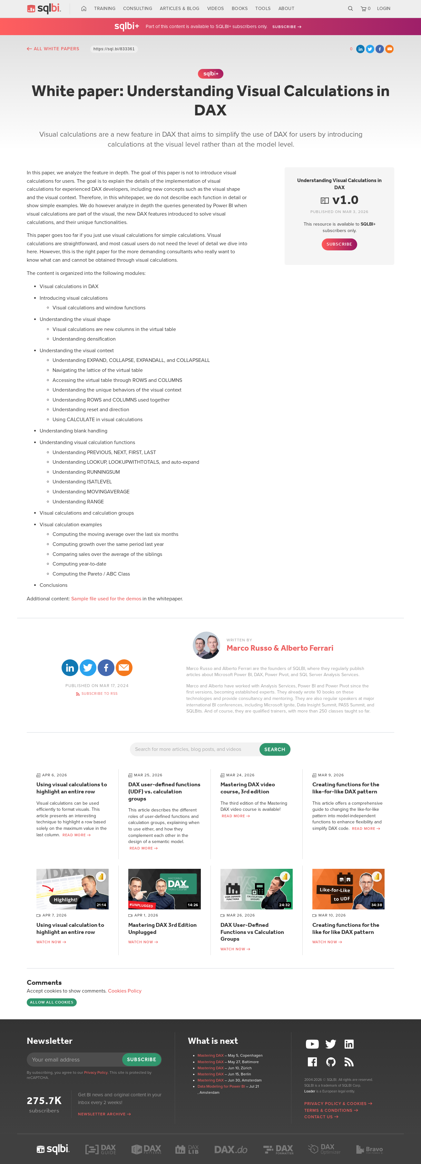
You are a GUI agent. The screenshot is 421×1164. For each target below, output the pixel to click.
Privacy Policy (96, 1072)
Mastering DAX (211, 1055)
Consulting (137, 8)
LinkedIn (360, 49)
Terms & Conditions (328, 1110)
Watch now (48, 942)
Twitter (370, 49)
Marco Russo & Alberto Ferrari (280, 648)
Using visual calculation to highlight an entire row (70, 928)
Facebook (380, 49)
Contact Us (318, 1117)
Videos (215, 8)
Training (104, 8)
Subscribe (284, 26)
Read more (74, 835)
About (287, 8)
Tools (263, 8)
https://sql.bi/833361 (114, 49)
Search (350, 8)
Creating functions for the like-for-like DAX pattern (345, 788)
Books (240, 8)
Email (389, 49)
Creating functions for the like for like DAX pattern (345, 928)
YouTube (313, 1044)
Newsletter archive (102, 1114)
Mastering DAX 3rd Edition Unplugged (162, 928)
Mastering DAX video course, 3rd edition (247, 788)
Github (332, 1062)
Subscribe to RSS (100, 694)
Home (84, 8)
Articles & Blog (180, 8)
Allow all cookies (51, 1002)
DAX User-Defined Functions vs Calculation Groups (252, 931)
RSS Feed (350, 1062)
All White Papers (56, 49)
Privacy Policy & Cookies (335, 1103)
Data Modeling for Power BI (221, 1086)
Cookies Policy (125, 991)
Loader (309, 1091)
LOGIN (383, 8)
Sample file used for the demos (106, 599)
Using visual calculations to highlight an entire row (71, 788)
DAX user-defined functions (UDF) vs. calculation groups (164, 791)
